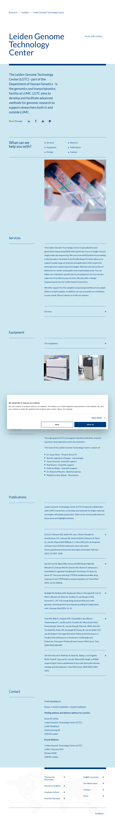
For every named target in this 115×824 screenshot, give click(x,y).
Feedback (99, 813)
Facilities (25, 12)
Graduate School (54, 792)
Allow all (90, 424)
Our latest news (93, 783)
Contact (93, 789)
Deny (57, 424)
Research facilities (54, 786)
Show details (97, 418)
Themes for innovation (54, 778)
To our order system (93, 36)
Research (13, 12)
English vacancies (93, 777)
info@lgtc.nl (55, 701)
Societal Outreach (54, 798)
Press (93, 796)
